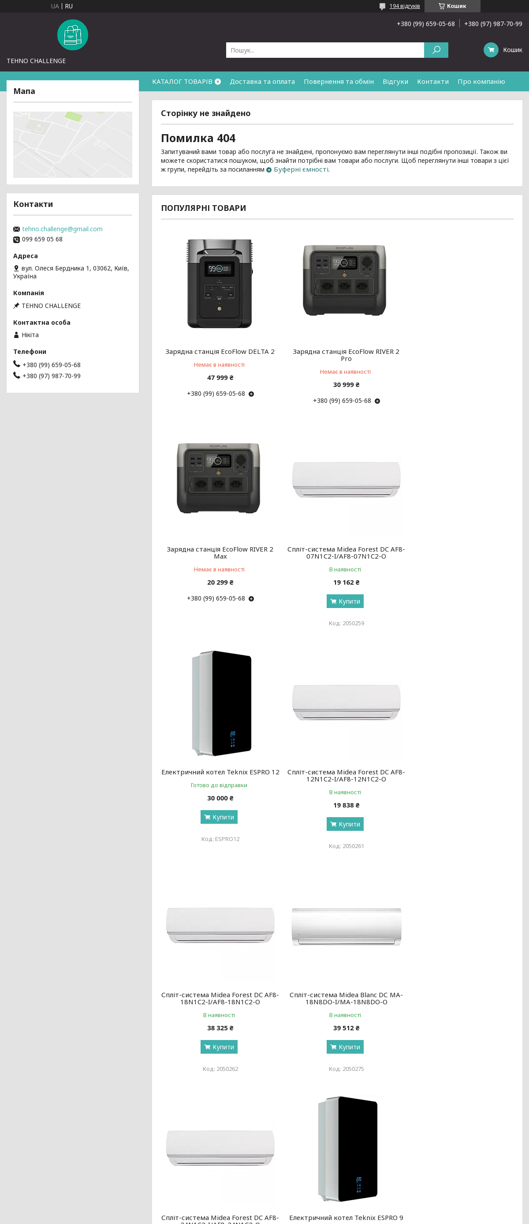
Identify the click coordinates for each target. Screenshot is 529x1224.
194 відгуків (405, 6)
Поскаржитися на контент (254, 1215)
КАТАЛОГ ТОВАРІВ (182, 81)
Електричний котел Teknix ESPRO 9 (217, 998)
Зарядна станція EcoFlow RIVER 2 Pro (337, 355)
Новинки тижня (162, 1143)
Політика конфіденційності (327, 1215)
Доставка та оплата (262, 81)
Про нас (21, 1143)
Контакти (433, 81)
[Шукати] (436, 50)
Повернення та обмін (339, 81)
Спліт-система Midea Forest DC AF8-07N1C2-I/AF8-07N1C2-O (217, 552)
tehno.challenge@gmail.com (62, 229)
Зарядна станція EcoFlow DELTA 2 (217, 351)
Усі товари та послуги (473, 1094)
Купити (220, 601)
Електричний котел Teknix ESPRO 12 (337, 552)
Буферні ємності (301, 169)
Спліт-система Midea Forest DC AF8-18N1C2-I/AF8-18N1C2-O (217, 775)
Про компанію (481, 81)
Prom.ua (306, 1207)
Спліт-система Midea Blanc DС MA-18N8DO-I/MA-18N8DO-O (337, 775)
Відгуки (395, 81)
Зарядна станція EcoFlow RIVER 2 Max (457, 355)
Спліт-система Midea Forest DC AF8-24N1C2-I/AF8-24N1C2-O (457, 775)
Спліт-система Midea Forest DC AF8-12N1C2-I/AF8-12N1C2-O (457, 552)
